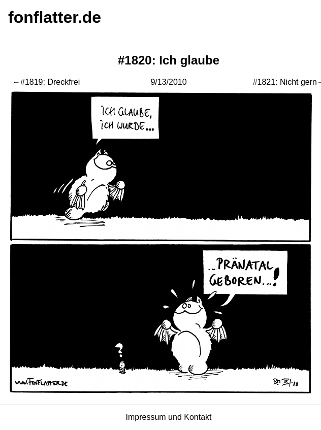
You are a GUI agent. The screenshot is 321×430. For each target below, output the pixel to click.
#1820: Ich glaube (168, 60)
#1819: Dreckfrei (50, 82)
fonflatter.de (54, 17)
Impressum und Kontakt (169, 417)
